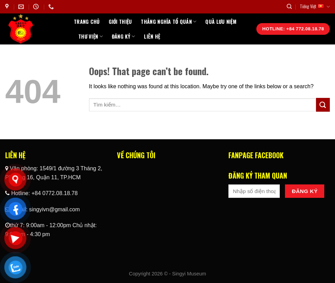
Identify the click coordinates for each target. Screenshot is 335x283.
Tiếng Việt (315, 6)
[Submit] (323, 104)
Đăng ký (123, 36)
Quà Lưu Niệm (220, 21)
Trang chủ (87, 21)
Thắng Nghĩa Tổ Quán (168, 21)
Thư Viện (90, 36)
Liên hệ (152, 36)
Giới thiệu (120, 21)
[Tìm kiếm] (289, 6)
